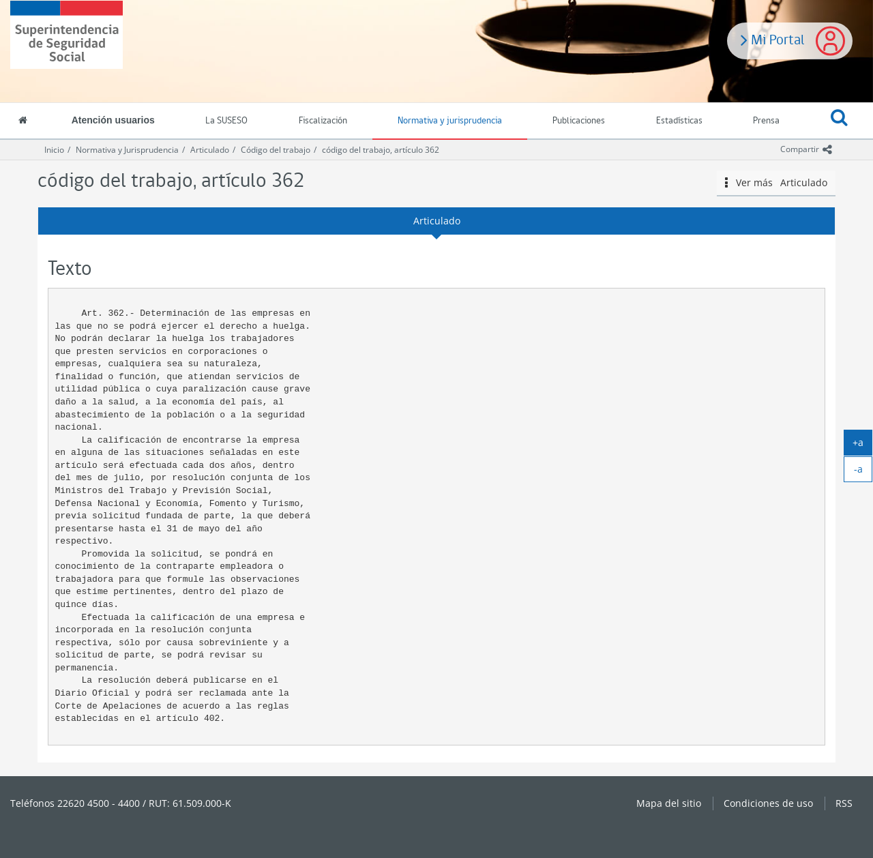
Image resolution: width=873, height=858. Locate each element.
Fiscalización (323, 121)
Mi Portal (773, 38)
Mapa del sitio (668, 803)
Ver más (776, 183)
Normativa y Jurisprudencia (127, 150)
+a (862, 445)
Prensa (766, 121)
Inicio (54, 150)
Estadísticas (679, 121)
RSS (844, 803)
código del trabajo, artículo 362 (380, 150)
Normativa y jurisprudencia (450, 121)
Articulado (209, 150)
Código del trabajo (275, 150)
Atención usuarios (113, 120)
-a (863, 472)
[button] (839, 121)
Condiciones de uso (768, 803)
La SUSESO (226, 121)
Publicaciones (578, 121)
